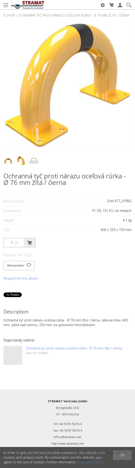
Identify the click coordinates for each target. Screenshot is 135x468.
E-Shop (9, 15)
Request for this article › (21, 278)
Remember (19, 265)
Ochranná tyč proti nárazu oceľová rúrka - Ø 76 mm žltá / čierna (73, 15)
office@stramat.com (67, 437)
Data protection (89, 462)
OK (122, 455)
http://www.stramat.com (67, 443)
